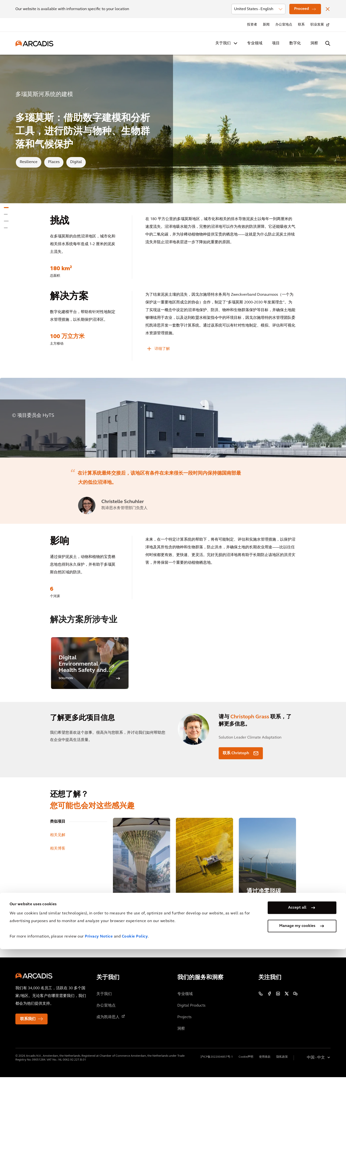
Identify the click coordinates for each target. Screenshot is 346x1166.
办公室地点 (283, 24)
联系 (301, 24)
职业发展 (317, 24)
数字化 (295, 43)
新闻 (266, 24)
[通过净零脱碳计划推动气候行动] (267, 957)
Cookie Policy (135, 1153)
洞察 (314, 43)
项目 (276, 43)
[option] (173, 462)
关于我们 (223, 43)
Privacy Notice (99, 1153)
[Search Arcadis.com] (328, 43)
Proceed (301, 9)
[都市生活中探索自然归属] (141, 957)
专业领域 (254, 43)
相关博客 (57, 937)
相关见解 (57, 924)
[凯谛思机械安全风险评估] (204, 957)
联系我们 (28, 1108)
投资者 (252, 24)
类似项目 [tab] (57, 910)
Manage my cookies (297, 1143)
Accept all (297, 1125)
